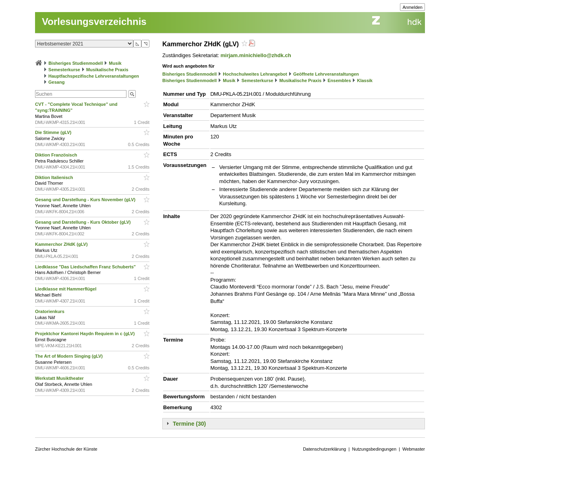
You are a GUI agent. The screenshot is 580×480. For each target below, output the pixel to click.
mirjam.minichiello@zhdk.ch (256, 55)
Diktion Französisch (57, 154)
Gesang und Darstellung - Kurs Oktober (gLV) (83, 222)
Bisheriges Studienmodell (75, 63)
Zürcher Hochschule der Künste (66, 449)
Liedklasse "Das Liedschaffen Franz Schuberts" (86, 266)
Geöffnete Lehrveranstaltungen (326, 74)
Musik (115, 63)
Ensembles (339, 80)
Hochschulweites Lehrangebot (255, 74)
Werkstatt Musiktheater (60, 378)
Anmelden (412, 7)
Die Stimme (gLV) (53, 132)
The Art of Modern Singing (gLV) (69, 356)
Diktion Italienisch (54, 177)
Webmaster (413, 449)
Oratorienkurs (50, 311)
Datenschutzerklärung (324, 449)
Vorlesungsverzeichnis (94, 21)
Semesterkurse (64, 69)
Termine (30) (189, 423)
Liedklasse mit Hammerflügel (66, 288)
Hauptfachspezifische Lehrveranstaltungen (93, 76)
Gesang (56, 82)
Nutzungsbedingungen (374, 449)
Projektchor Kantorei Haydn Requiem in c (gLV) (85, 333)
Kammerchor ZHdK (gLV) (62, 244)
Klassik (365, 80)
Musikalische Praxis (107, 69)
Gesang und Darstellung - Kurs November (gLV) (86, 199)
